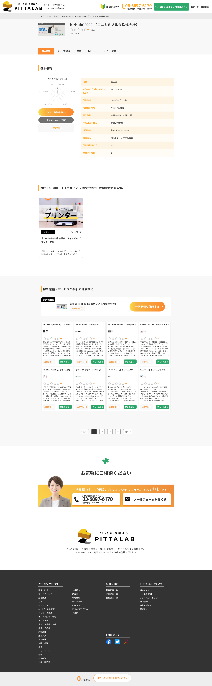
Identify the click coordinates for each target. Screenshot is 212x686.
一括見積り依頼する (147, 307)
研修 (40, 647)
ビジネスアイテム (80, 609)
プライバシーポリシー (150, 597)
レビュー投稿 (109, 51)
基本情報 (46, 51)
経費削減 (42, 658)
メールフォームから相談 (150, 499)
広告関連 (42, 597)
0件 (93, 29)
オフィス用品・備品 (47, 624)
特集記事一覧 (112, 597)
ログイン (195, 6)
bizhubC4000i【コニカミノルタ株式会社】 (93, 16)
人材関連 (42, 639)
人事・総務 (43, 643)
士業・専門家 (44, 662)
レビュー (92, 51)
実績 (79, 51)
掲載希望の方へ (147, 605)
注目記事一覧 (112, 594)
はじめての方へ (113, 6)
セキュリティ (78, 601)
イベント (76, 605)
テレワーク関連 (45, 613)
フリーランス (44, 650)
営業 (40, 601)
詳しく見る (64, 361)
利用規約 (144, 601)
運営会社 (144, 609)
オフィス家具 (44, 620)
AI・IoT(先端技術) (46, 609)
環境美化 (76, 597)
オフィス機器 (51, 16)
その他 (75, 613)
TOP (40, 16)
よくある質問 (146, 594)
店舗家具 (42, 635)
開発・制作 (43, 590)
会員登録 (205, 6)
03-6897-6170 (138, 6)
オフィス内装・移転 (47, 616)
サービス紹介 (63, 51)
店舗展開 (42, 631)
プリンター (66, 16)
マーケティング (45, 594)
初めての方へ (146, 590)
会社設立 (76, 590)
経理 (40, 654)
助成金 (75, 594)
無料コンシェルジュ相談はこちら (171, 6)
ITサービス (43, 605)
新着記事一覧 (112, 590)
